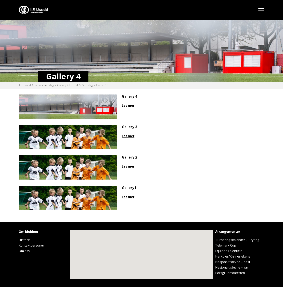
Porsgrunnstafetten (230, 273)
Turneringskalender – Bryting (237, 240)
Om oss (24, 251)
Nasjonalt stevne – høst (232, 262)
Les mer (128, 105)
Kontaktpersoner (31, 245)
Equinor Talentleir (228, 251)
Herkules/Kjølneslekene (232, 256)
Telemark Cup (225, 245)
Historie (24, 240)
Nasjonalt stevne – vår (231, 267)
